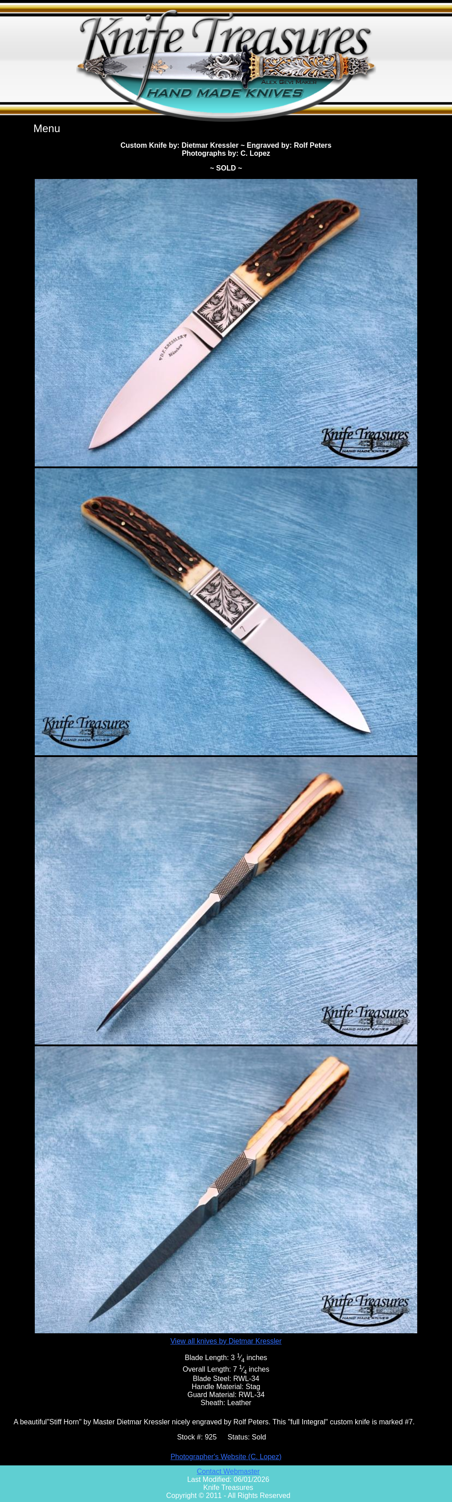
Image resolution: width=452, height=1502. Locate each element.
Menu (46, 128)
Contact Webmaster (228, 1471)
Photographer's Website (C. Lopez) (225, 1456)
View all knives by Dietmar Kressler (226, 1341)
